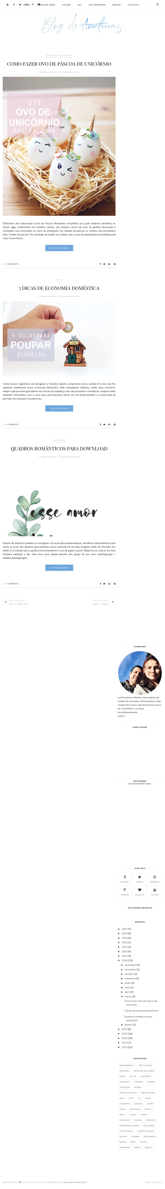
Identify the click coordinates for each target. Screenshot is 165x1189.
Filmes (148, 1098)
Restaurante (149, 1136)
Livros (122, 1109)
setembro (130, 978)
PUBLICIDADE (149, 1125)
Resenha (135, 1136)
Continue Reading (59, 248)
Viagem (66, 5)
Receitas (123, 1136)
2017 (124, 1029)
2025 (124, 928)
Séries (133, 1142)
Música (148, 1109)
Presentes (151, 1120)
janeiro (128, 1024)
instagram (154, 878)
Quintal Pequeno (145, 1131)
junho (128, 982)
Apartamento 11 (127, 1065)
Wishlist (149, 1147)
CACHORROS (146, 1076)
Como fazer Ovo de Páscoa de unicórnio (59, 63)
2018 (124, 960)
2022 (124, 942)
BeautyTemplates (34, 1182)
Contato (133, 5)
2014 (124, 1038)
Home (26, 5)
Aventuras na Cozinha (59, 55)
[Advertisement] (59, 630)
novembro (130, 969)
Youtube (154, 891)
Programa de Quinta (129, 1125)
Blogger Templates (75, 1182)
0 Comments (12, 424)
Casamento (124, 1082)
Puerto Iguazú (126, 1131)
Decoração (59, 440)
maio (127, 987)
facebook (125, 878)
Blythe (133, 1076)
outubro (129, 973)
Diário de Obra (46, 5)
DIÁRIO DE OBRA (148, 1092)
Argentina (124, 1071)
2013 (124, 1042)
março (128, 996)
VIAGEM (137, 1147)
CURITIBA (151, 1082)
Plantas (138, 1120)
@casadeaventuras (140, 784)
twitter (139, 878)
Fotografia (124, 1103)
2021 (124, 946)
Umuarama (124, 1147)
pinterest (125, 891)
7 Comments (12, 583)
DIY (80, 5)
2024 (124, 933)
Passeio (144, 1114)
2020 (124, 951)
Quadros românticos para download (59, 448)
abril (127, 991)
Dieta (131, 1098)
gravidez (138, 1103)
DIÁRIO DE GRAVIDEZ (128, 1092)
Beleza (117, 5)
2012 (124, 1047)
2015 (124, 1033)
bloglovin (139, 891)
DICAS (59, 280)
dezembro (130, 964)
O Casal (132, 1114)
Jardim (150, 1103)
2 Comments (12, 264)
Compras (138, 1082)
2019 (124, 955)
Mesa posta (135, 1109)
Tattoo (143, 1142)
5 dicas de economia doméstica (59, 288)
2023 (124, 937)
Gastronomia (97, 5)
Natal (122, 1114)
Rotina (122, 1142)
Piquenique (124, 1120)
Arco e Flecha (145, 1065)
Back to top (154, 1182)
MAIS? (121, 715)
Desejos (137, 1087)
